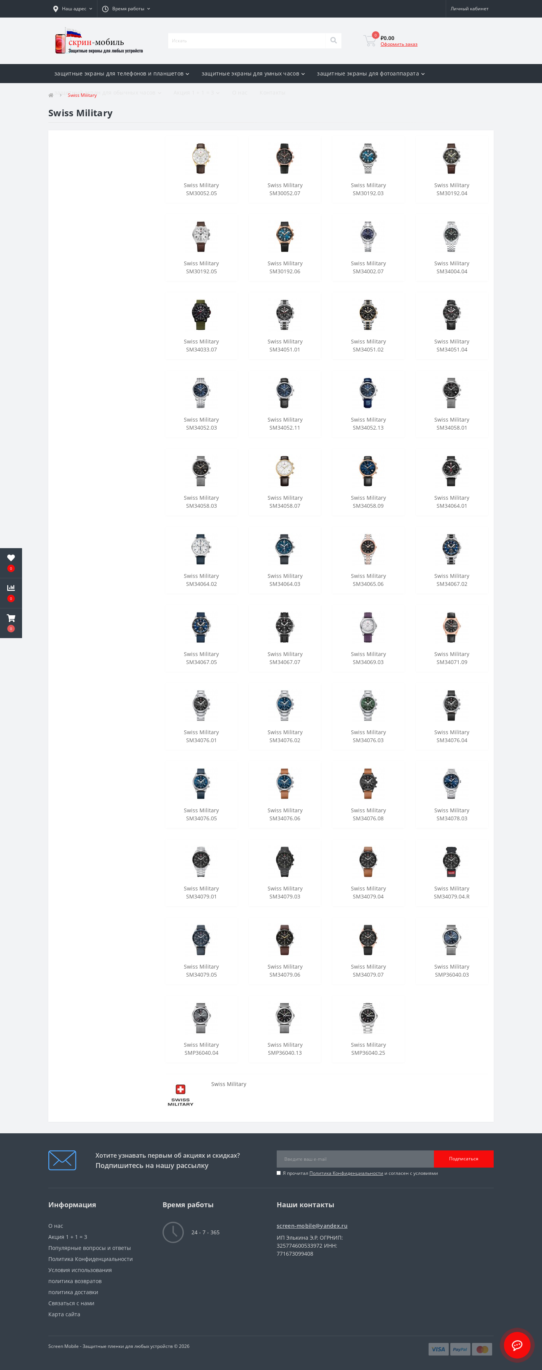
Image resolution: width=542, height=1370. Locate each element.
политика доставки (73, 1292)
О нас (240, 92)
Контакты (272, 92)
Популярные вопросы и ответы (89, 1247)
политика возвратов (75, 1281)
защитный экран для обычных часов (107, 92)
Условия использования (80, 1270)
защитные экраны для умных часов (253, 73)
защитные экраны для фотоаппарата (371, 73)
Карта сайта (64, 1314)
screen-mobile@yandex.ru (312, 1225)
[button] (72, 9)
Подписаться (463, 1158)
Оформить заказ (399, 44)
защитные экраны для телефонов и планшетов (122, 73)
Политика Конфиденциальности (346, 1173)
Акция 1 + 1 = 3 (197, 92)
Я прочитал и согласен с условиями (360, 1173)
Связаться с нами (71, 1303)
